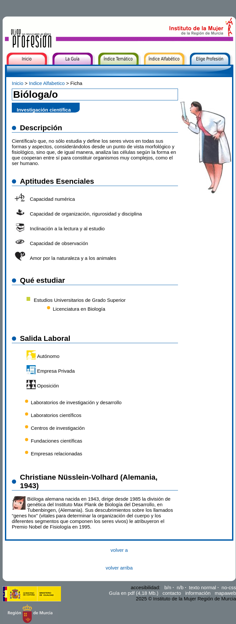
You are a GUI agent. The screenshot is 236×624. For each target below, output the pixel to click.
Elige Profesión (207, 70)
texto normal (202, 587)
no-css (229, 587)
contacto (172, 593)
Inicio (9, 70)
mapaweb (225, 593)
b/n (167, 587)
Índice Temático (115, 70)
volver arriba (119, 568)
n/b (180, 587)
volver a (119, 550)
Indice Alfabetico (47, 83)
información (198, 593)
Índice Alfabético (162, 70)
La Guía (59, 70)
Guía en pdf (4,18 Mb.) (133, 593)
